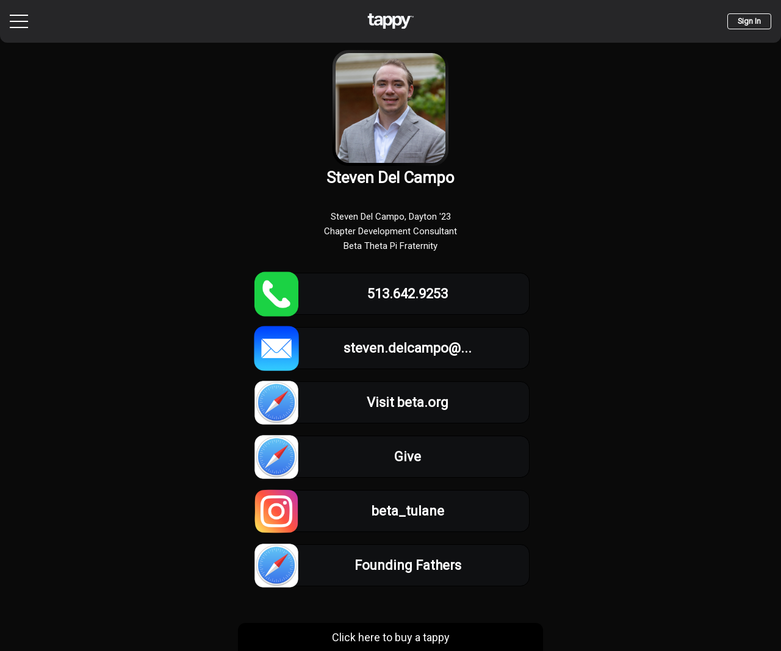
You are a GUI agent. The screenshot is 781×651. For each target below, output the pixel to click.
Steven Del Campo (390, 177)
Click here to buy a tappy (391, 637)
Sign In (749, 21)
